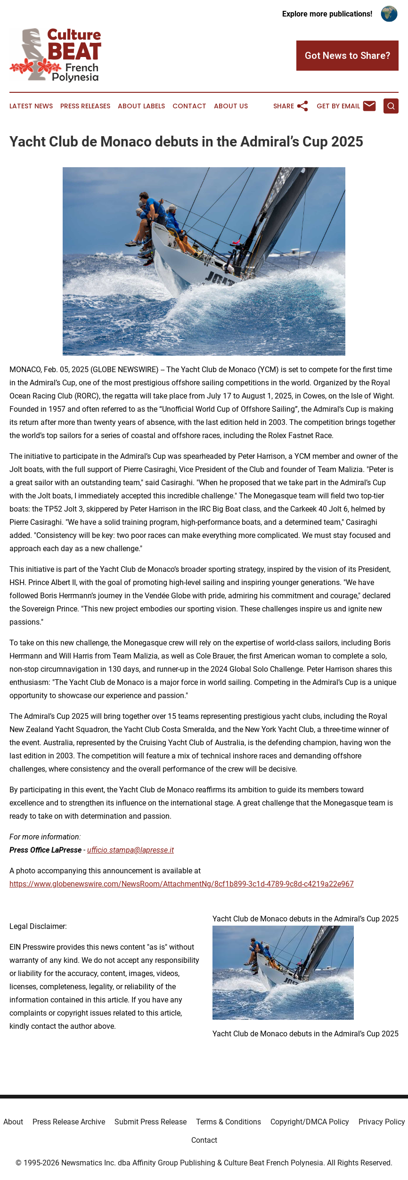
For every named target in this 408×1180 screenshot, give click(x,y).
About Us (231, 106)
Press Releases (85, 106)
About (13, 1121)
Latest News (31, 106)
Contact (189, 106)
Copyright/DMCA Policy (309, 1121)
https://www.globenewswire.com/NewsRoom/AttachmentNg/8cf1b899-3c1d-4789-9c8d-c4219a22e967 (181, 883)
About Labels (141, 106)
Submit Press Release (150, 1121)
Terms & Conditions (228, 1121)
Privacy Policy (382, 1121)
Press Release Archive (69, 1121)
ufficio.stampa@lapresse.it (130, 850)
